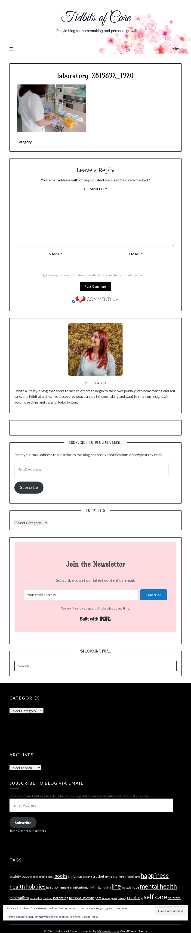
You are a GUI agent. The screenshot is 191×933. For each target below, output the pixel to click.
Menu (177, 48)
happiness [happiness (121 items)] (155, 875)
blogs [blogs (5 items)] (51, 876)
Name (55, 254)
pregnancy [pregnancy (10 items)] (118, 898)
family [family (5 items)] (122, 876)
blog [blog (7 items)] (33, 876)
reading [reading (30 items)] (135, 897)
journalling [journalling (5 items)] (104, 887)
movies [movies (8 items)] (47, 898)
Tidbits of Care (95, 18)
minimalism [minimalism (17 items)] (19, 897)
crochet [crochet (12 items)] (98, 876)
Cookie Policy (90, 916)
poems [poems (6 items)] (106, 898)
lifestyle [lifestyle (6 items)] (127, 887)
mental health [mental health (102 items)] (158, 886)
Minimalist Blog (108, 931)
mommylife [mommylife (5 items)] (36, 898)
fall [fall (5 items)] (116, 876)
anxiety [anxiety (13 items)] (15, 876)
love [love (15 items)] (135, 887)
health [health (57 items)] (17, 886)
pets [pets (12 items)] (98, 898)
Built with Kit (95, 619)
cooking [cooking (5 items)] (87, 876)
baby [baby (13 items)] (26, 876)
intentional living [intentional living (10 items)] (85, 887)
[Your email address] (81, 594)
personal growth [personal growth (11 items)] (81, 898)
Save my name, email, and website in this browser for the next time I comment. (96, 275)
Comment (95, 189)
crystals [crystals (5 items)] (109, 876)
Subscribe (29, 487)
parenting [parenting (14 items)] (60, 898)
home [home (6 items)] (49, 887)
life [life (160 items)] (116, 886)
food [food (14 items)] (130, 876)
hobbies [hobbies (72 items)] (35, 886)
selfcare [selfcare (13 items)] (174, 898)
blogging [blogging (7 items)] (41, 876)
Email (135, 254)
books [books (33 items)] (60, 876)
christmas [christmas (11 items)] (75, 876)
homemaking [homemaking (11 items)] (63, 887)
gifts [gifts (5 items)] (137, 876)
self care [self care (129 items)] (155, 897)
